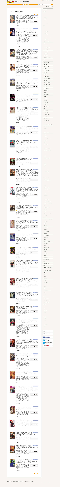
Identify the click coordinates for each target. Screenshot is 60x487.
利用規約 (8, 481)
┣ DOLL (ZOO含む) (46, 76)
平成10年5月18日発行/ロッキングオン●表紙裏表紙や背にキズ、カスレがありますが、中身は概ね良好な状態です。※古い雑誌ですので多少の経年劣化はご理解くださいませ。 (23, 71)
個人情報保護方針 (26, 481)
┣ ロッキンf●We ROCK (46, 116)
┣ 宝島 (44, 280)
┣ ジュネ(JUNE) (45, 243)
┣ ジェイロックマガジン (47, 132)
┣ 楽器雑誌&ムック (46, 94)
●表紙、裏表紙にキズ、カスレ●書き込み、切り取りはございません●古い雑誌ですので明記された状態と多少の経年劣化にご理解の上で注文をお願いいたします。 (23, 58)
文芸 (44, 261)
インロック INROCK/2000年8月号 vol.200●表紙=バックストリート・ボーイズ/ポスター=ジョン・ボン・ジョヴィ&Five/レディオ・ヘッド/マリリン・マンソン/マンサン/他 (25, 235)
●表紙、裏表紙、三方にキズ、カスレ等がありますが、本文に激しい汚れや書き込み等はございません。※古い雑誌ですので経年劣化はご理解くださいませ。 (23, 100)
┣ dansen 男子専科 (46, 231)
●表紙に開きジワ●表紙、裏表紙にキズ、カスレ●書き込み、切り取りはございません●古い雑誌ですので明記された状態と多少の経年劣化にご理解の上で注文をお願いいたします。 (22, 239)
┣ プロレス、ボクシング (47, 290)
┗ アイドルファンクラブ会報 (47, 203)
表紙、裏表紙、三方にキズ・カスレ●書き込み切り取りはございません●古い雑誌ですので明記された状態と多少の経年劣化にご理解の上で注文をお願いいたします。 (23, 253)
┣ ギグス (44, 134)
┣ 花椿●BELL (45, 225)
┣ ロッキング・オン (46, 47)
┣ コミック (45, 249)
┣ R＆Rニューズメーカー (47, 126)
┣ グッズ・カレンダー (46, 199)
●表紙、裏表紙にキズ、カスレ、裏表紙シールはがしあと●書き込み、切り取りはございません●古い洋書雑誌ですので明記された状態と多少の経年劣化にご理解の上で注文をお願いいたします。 (23, 452)
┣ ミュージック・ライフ (47, 37)
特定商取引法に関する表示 (15, 481)
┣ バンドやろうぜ (46, 120)
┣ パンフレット (45, 98)
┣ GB (44, 122)
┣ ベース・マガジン (46, 70)
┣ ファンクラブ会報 (46, 207)
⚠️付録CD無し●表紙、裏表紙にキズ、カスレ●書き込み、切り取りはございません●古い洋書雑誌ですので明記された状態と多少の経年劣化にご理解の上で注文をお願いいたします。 (23, 466)
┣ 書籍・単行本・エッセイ (47, 195)
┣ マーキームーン (46, 62)
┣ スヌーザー (45, 74)
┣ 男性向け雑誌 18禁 (46, 191)
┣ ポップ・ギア (45, 49)
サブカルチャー (45, 278)
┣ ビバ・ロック (45, 33)
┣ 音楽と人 (45, 128)
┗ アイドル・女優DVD (47, 201)
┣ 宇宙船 (44, 255)
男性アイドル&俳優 (46, 205)
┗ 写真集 (44, 294)
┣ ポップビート (45, 130)
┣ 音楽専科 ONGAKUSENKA (47, 57)
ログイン (46, 0)
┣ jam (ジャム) (45, 55)
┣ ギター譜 (45, 112)
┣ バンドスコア (45, 27)
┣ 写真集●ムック (45, 237)
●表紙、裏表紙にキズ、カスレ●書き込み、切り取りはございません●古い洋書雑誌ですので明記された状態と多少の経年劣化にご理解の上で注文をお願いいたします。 (23, 438)
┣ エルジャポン (45, 227)
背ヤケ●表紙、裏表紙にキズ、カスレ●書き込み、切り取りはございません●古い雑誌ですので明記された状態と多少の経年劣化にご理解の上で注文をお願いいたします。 (23, 413)
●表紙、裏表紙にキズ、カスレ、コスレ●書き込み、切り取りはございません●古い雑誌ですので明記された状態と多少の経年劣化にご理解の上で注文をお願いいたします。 (23, 285)
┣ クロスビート (45, 53)
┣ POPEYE (45, 233)
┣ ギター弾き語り (46, 88)
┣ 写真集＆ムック (46, 90)
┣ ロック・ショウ (46, 35)
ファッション (45, 217)
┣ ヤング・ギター (46, 39)
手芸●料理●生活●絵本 (46, 259)
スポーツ (44, 288)
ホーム (9, 4)
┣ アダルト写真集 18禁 (47, 189)
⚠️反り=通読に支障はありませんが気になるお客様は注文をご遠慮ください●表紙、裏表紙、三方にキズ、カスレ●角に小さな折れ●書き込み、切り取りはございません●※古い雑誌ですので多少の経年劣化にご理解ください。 (23, 213)
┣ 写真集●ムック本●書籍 (47, 270)
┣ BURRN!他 (45, 68)
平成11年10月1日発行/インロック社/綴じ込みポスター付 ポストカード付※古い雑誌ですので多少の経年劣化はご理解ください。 (22, 425)
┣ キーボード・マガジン (47, 41)
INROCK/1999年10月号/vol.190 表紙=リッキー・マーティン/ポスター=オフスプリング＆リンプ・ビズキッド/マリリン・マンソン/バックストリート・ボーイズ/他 (24, 421)
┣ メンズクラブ (45, 221)
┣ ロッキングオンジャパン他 (47, 124)
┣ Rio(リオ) (45, 64)
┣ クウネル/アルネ (46, 235)
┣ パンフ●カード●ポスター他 (47, 219)
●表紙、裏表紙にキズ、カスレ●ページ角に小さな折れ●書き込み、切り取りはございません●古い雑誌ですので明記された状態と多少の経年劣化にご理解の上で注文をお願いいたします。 (23, 378)
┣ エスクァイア (45, 284)
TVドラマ (44, 296)
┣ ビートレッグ (45, 80)
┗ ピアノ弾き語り (46, 114)
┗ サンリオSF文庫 (46, 263)
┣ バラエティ (45, 274)
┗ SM (44, 193)
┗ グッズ (44, 215)
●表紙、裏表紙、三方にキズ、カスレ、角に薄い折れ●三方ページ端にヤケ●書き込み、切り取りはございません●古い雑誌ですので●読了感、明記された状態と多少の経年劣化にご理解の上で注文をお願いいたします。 (23, 180)
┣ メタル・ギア (45, 51)
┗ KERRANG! (45, 104)
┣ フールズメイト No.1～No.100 (47, 60)
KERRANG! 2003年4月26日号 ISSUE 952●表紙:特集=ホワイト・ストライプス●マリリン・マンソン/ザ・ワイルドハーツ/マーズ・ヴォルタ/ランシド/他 (24, 307)
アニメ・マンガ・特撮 (46, 241)
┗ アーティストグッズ (46, 106)
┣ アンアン (45, 223)
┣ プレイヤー (45, 72)
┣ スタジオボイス (46, 282)
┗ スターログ (45, 257)
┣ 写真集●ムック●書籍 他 (47, 213)
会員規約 (21, 481)
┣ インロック (45, 45)
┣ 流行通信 (45, 229)
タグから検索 (26, 4)
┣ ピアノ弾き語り (46, 29)
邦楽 (44, 108)
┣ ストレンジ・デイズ (46, 84)
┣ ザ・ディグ (45, 86)
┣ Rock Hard (45, 102)
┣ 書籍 (44, 92)
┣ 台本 (44, 272)
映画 (44, 265)
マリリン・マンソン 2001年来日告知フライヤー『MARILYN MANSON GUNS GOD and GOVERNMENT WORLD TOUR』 (24, 159)
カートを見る (51, 0)
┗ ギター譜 (45, 31)
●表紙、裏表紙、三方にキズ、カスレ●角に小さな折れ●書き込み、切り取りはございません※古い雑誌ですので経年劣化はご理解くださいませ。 (23, 22)
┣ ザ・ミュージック (46, 66)
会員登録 (42, 0)
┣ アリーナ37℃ (45, 118)
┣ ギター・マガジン (46, 43)
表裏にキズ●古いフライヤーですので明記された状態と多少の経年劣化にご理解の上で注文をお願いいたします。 (23, 163)
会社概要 (32, 481)
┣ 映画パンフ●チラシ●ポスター (47, 268)
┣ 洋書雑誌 (45, 100)
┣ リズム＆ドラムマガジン (47, 78)
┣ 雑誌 (44, 96)
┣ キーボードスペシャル (47, 82)
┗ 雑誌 (44, 239)
